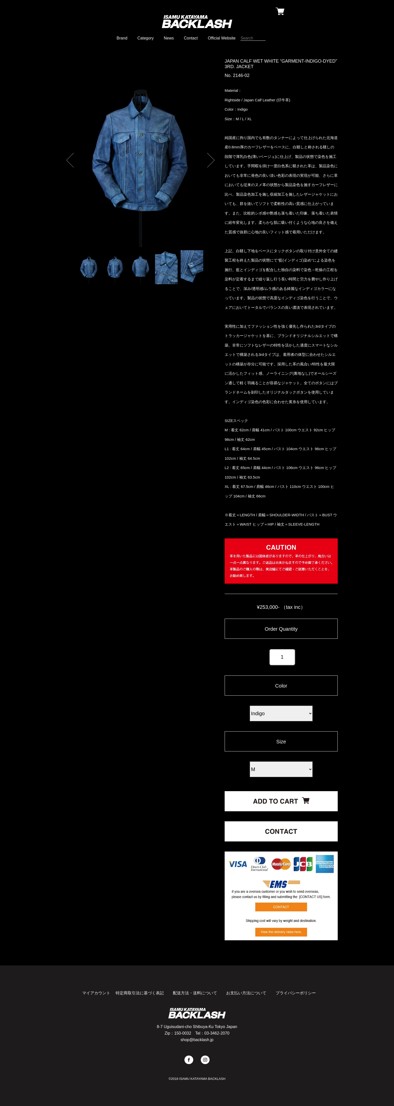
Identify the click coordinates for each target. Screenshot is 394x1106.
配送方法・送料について (195, 993)
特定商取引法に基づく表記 (140, 993)
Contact (191, 38)
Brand (122, 38)
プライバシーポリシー (296, 993)
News (169, 38)
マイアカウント (96, 993)
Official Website (222, 38)
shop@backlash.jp (197, 1040)
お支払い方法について (246, 993)
